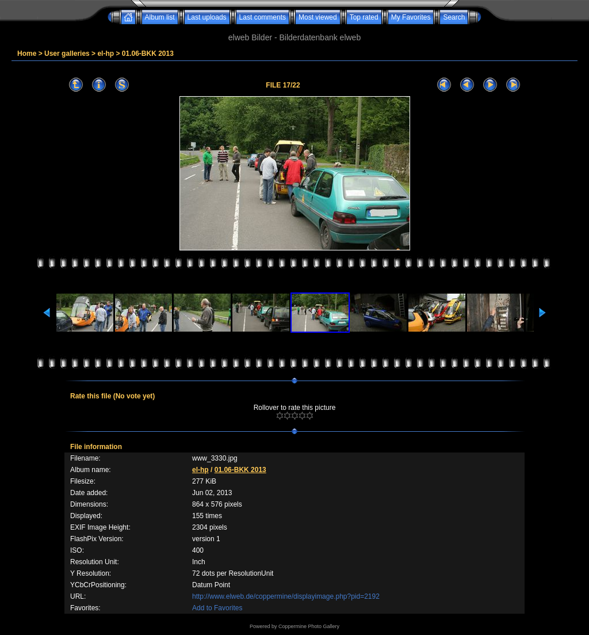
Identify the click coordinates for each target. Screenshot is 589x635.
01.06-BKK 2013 (148, 54)
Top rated (364, 17)
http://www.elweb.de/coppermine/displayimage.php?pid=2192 (286, 596)
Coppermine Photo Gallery (308, 626)
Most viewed (318, 17)
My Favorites (411, 17)
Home (26, 54)
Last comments (262, 17)
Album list (160, 17)
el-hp (105, 54)
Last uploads (207, 17)
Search (454, 17)
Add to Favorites (217, 608)
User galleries (67, 54)
